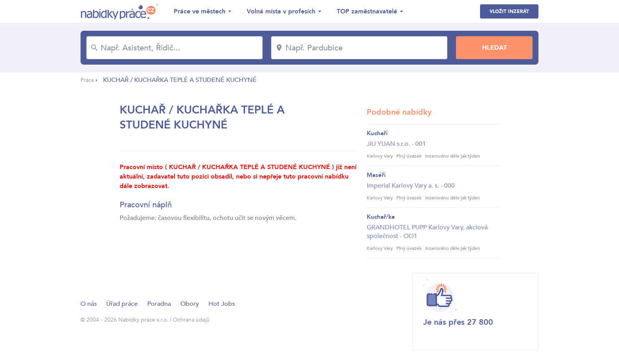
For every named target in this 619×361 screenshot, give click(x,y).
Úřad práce (122, 304)
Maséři (376, 175)
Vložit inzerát (509, 11)
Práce (87, 80)
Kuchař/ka (381, 217)
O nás (89, 304)
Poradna (159, 304)
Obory (189, 304)
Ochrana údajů (191, 320)
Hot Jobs (221, 304)
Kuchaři (377, 133)
